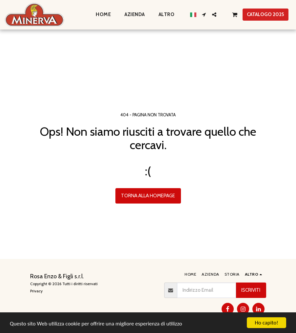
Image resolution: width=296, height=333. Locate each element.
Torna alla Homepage (148, 196)
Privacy (36, 290)
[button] (204, 14)
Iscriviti (250, 290)
